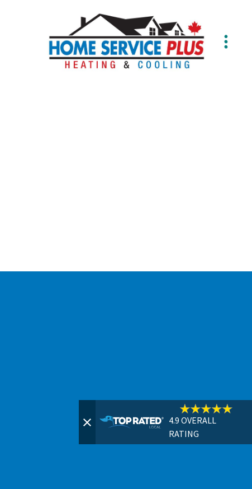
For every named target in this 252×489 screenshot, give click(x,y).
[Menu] (225, 41)
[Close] (87, 422)
